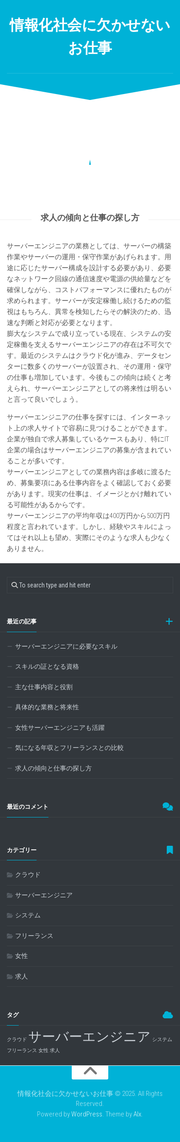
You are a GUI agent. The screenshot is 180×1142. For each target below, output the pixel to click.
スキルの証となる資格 (47, 666)
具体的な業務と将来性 (47, 707)
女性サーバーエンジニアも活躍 (60, 727)
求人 (21, 976)
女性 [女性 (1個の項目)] (43, 1050)
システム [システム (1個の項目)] (162, 1039)
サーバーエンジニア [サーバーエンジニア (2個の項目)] (89, 1036)
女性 (21, 955)
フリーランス (34, 935)
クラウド (28, 874)
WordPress (86, 1114)
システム (28, 915)
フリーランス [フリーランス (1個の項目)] (22, 1050)
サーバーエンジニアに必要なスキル (66, 646)
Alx (137, 1114)
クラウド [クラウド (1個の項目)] (17, 1039)
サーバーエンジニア (44, 895)
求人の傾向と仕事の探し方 (53, 768)
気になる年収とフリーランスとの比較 (69, 747)
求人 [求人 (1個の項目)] (55, 1050)
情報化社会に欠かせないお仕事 (90, 36)
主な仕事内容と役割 (44, 687)
